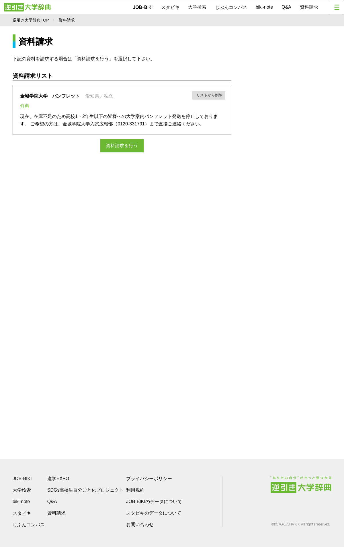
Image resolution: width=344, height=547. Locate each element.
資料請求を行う (122, 145)
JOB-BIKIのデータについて (154, 501)
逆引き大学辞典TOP (31, 20)
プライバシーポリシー (149, 478)
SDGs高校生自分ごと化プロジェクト (85, 490)
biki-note (264, 7)
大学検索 (197, 7)
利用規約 (135, 490)
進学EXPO (58, 478)
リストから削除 (208, 95)
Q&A (286, 7)
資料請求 (309, 7)
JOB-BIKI (143, 7)
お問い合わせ (140, 524)
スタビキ (170, 7)
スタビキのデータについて (153, 513)
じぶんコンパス (231, 7)
